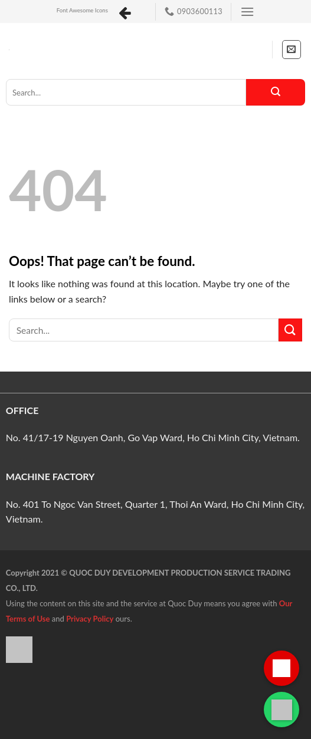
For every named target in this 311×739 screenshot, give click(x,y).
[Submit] (275, 92)
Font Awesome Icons (82, 10)
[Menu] (247, 11)
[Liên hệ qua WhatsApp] (281, 709)
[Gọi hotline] (281, 668)
